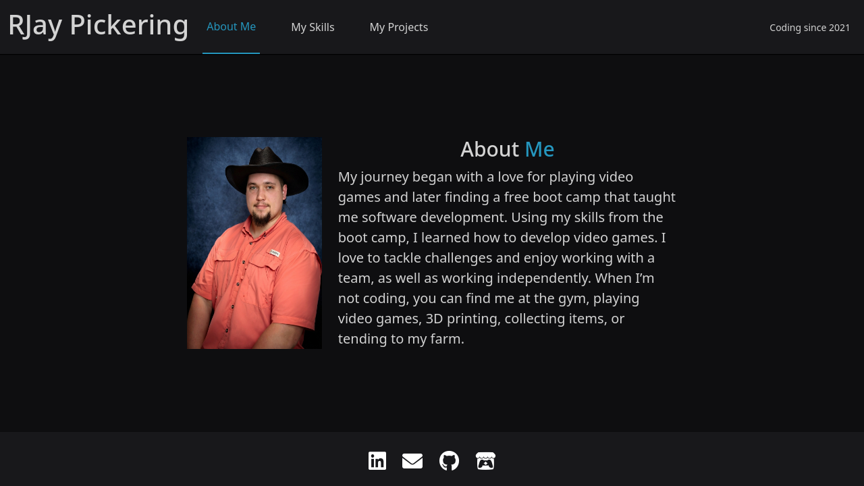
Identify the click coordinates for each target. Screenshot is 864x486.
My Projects (399, 27)
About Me (231, 26)
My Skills (312, 27)
